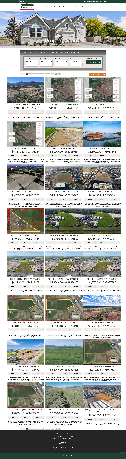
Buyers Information (64, 7)
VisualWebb (63, 455)
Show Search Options (93, 58)
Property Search (50, 7)
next (52, 74)
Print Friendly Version (97, 74)
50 (49, 74)
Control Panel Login (69, 455)
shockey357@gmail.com (68, 438)
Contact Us (101, 7)
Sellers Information (79, 7)
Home (40, 7)
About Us (90, 7)
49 (46, 74)
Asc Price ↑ (57, 74)
